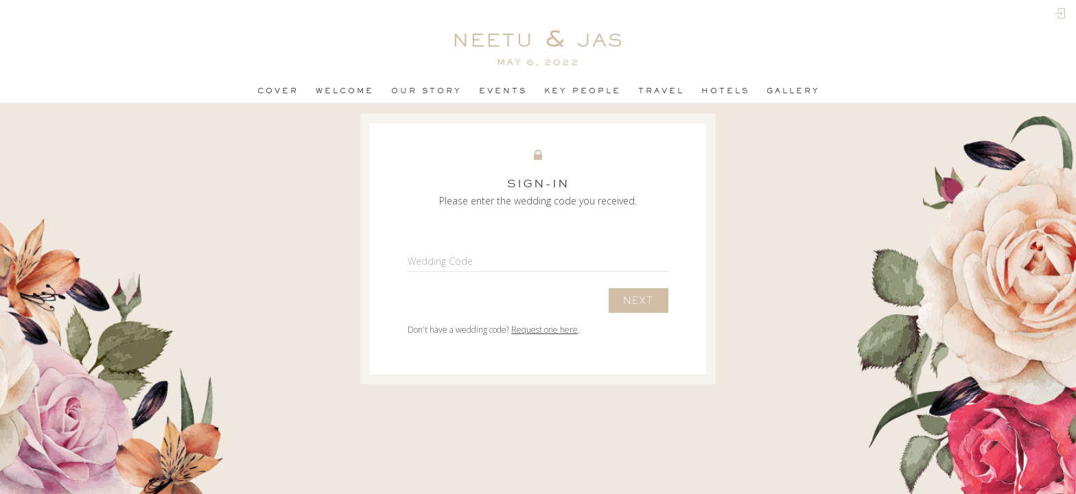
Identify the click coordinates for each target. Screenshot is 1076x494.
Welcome (345, 90)
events (503, 90)
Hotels (725, 90)
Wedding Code (440, 261)
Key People (582, 90)
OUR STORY (426, 90)
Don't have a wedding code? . (494, 330)
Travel (661, 90)
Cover (278, 90)
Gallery (793, 90)
